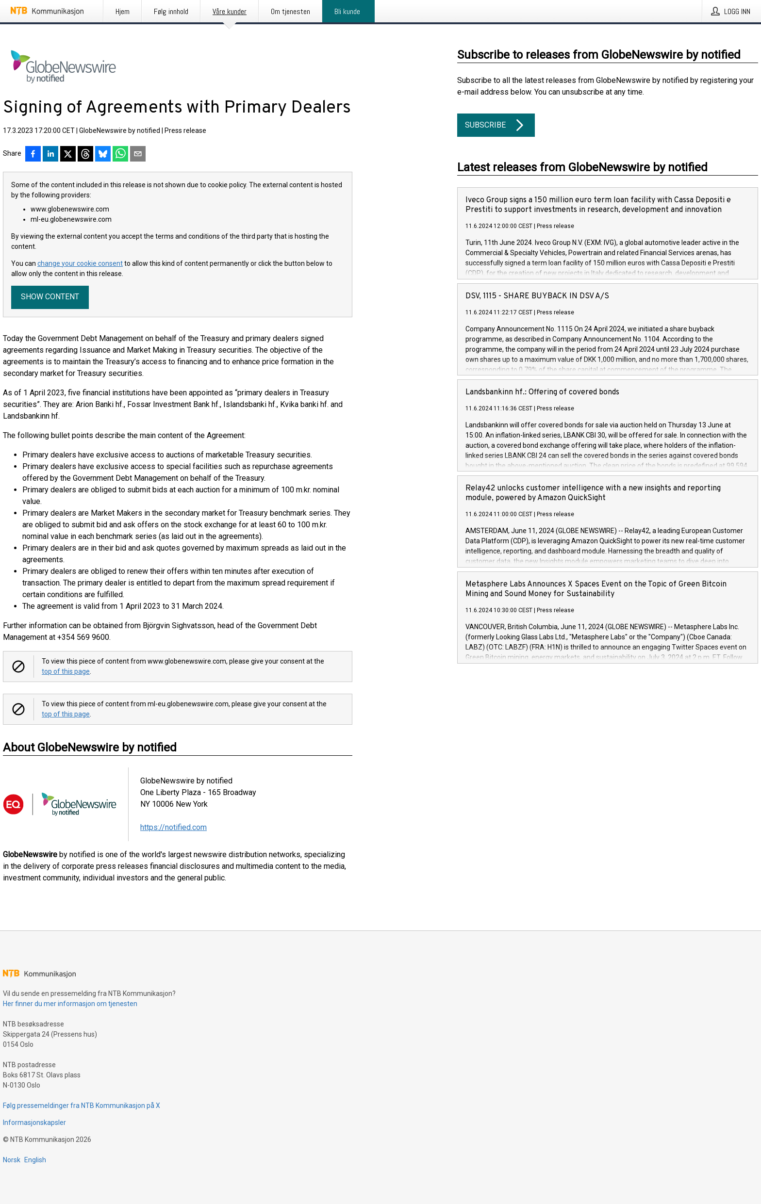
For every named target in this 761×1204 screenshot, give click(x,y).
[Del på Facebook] (33, 154)
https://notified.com (173, 827)
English (35, 1160)
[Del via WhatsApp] (120, 154)
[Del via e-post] (138, 154)
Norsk (11, 1160)
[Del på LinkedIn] (50, 154)
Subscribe (496, 125)
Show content (50, 296)
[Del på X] (68, 154)
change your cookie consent (80, 263)
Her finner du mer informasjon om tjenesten (70, 1004)
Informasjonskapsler (34, 1122)
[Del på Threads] (85, 154)
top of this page (66, 671)
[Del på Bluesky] (103, 154)
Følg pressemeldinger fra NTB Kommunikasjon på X (81, 1105)
